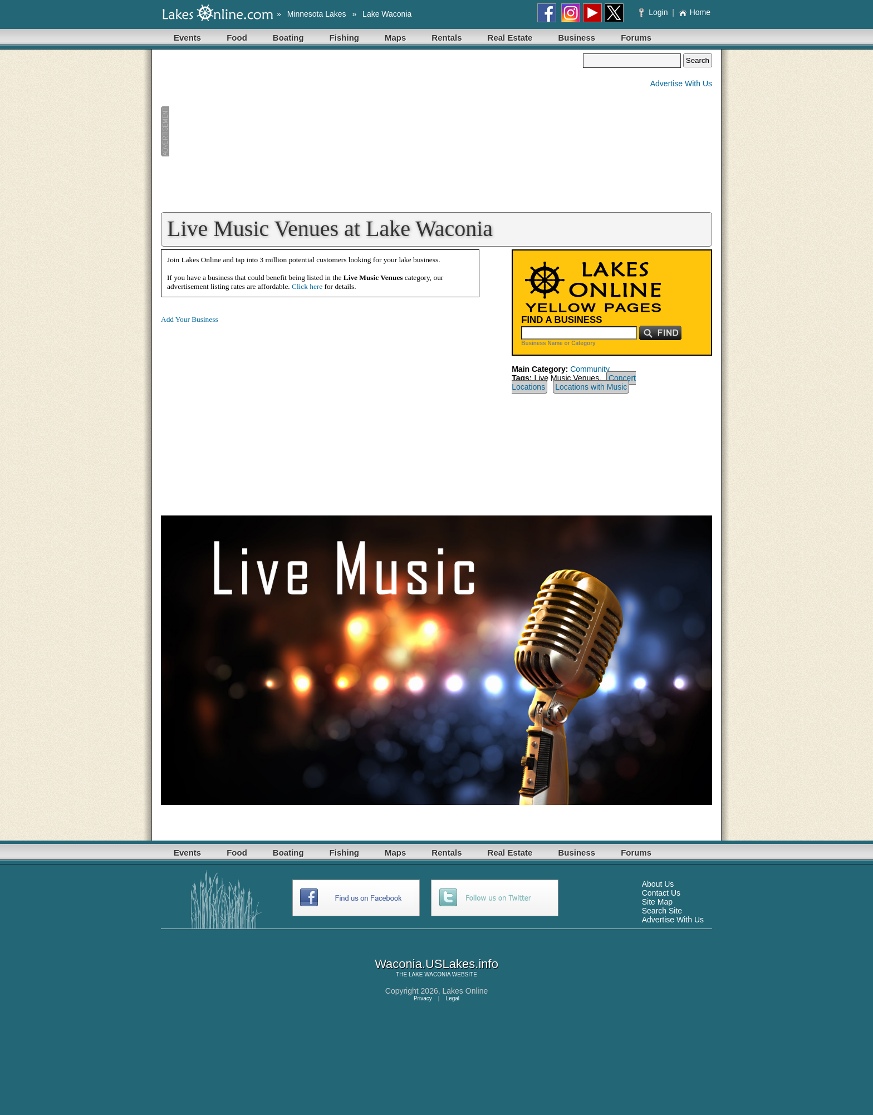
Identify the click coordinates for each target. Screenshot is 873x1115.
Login (654, 12)
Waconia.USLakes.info (436, 964)
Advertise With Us (681, 83)
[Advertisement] (372, 131)
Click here (307, 286)
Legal (452, 998)
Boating (288, 37)
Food (237, 37)
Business (576, 37)
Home (694, 12)
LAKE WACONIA (429, 974)
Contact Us (661, 892)
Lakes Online (465, 990)
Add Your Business (189, 319)
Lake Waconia (386, 13)
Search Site (662, 910)
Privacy (423, 998)
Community (590, 369)
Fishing (344, 37)
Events (187, 37)
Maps (395, 37)
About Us (658, 884)
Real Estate (510, 37)
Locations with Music (591, 386)
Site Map (657, 901)
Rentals (446, 37)
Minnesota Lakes (316, 13)
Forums (636, 37)
